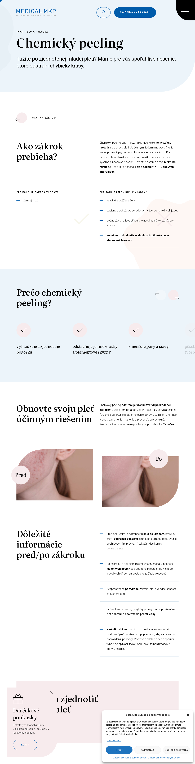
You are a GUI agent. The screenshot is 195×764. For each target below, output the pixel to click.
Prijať (119, 750)
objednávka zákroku (135, 12)
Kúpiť (25, 745)
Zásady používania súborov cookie (129, 758)
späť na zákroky (36, 117)
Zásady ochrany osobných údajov (164, 758)
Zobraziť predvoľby (176, 750)
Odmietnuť (147, 750)
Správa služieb (114, 740)
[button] (188, 715)
